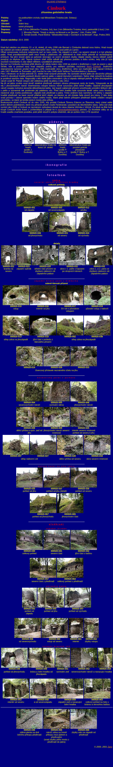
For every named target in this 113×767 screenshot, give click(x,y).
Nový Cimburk (94, 66)
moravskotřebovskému (68, 109)
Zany (110, 747)
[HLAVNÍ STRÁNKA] (56, 2)
